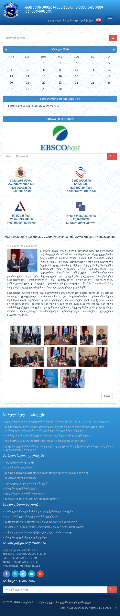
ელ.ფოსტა (54, 20)
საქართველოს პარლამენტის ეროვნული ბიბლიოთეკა (38, 532)
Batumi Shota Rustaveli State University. (34, 106)
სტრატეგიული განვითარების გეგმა (26, 483)
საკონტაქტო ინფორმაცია (21, 478)
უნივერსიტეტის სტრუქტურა (21, 488)
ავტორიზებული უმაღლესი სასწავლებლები (32, 499)
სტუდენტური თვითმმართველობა (25, 493)
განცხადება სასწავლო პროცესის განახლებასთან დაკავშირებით (45, 441)
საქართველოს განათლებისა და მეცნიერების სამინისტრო (41, 522)
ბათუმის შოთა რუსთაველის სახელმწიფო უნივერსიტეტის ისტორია (46, 473)
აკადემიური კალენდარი (20, 467)
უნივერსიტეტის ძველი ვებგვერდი (26, 537)
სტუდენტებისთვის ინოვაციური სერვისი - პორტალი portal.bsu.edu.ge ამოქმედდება (57, 422)
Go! (112, 156)
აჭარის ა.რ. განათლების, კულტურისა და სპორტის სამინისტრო (44, 527)
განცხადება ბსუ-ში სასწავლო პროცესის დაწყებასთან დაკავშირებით (48, 435)
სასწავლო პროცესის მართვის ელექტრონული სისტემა (39, 511)
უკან (107, 396)
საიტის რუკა (71, 20)
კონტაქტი (87, 20)
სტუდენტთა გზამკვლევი (20, 462)
